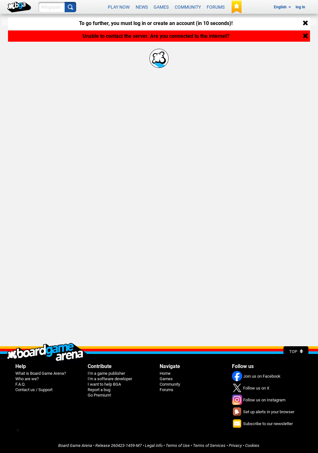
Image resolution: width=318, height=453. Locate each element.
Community (188, 7)
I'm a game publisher (106, 373)
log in (300, 7)
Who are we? (27, 378)
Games (161, 7)
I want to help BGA (104, 384)
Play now (119, 7)
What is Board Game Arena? (40, 373)
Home (165, 373)
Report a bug (99, 389)
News (142, 7)
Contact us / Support (33, 389)
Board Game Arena (75, 445)
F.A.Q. (20, 384)
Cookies (252, 445)
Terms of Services (209, 445)
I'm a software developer (110, 378)
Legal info (154, 445)
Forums (216, 7)
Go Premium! (99, 395)
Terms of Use (178, 445)
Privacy (235, 445)
